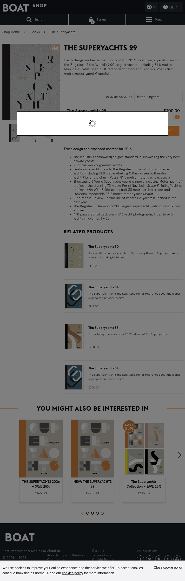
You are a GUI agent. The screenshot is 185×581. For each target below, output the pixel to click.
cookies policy (72, 573)
